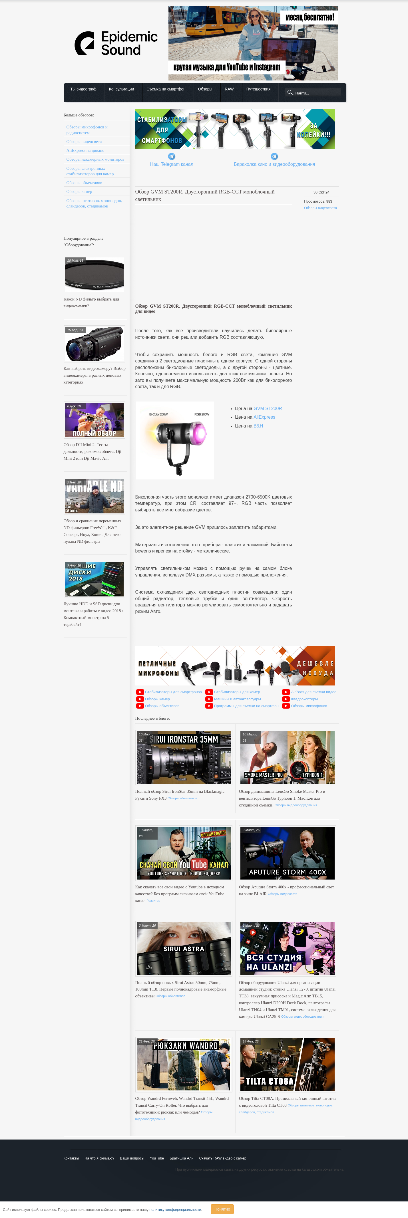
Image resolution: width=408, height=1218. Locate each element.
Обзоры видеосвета (84, 141)
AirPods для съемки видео (314, 692)
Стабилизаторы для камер (237, 692)
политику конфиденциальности (175, 1210)
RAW (229, 89)
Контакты (71, 1158)
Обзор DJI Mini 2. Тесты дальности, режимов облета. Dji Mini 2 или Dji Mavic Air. (92, 451)
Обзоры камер (79, 191)
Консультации (121, 89)
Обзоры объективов (84, 182)
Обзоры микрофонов (309, 706)
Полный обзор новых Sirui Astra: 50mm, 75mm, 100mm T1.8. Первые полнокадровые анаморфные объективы (180, 989)
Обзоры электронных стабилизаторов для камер (90, 171)
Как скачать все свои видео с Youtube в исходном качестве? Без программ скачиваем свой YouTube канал (179, 894)
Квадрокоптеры (304, 699)
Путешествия (258, 89)
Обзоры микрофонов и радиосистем (87, 130)
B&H (258, 426)
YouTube (157, 1158)
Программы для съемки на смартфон (246, 706)
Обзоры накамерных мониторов (95, 159)
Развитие (153, 900)
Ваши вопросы (132, 1158)
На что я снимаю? (99, 1158)
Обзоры (205, 89)
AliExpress (264, 417)
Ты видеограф (84, 89)
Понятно (222, 1209)
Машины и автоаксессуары (237, 699)
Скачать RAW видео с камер (222, 1158)
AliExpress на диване (85, 150)
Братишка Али (181, 1158)
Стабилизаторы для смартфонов (173, 692)
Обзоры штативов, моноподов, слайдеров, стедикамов (94, 203)
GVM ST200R (268, 408)
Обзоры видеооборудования (296, 805)
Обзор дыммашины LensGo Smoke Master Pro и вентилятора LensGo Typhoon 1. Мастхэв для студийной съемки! (282, 798)
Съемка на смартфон (165, 89)
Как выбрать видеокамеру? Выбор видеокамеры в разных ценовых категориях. (95, 375)
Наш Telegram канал (171, 164)
